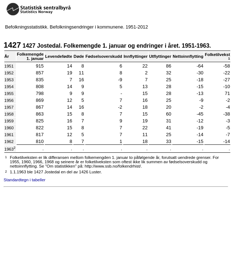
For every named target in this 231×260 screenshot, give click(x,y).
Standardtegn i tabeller (24, 180)
